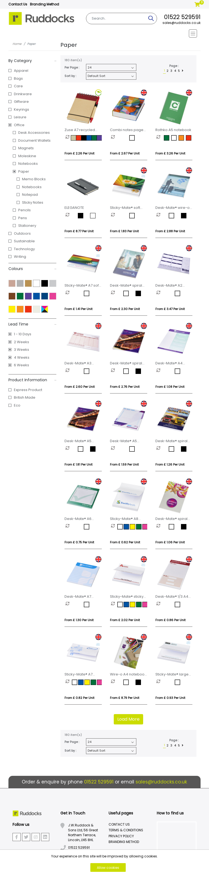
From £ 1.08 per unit (170, 387)
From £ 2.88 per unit (170, 231)
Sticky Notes (32, 202)
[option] (68, 138)
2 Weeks (21, 342)
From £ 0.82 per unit (79, 698)
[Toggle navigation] (104, 33)
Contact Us (17, 4)
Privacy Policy (121, 836)
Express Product (28, 389)
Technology (24, 249)
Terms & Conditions (126, 830)
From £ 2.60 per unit (79, 387)
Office (19, 125)
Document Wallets (34, 140)
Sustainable (24, 241)
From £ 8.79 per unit (124, 698)
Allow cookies (108, 867)
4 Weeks (21, 357)
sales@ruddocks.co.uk (181, 22)
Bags (18, 78)
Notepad (30, 194)
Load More (128, 719)
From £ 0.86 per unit (170, 620)
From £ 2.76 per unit (125, 387)
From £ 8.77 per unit (79, 231)
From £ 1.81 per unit (78, 464)
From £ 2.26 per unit (79, 153)
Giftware (21, 101)
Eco (17, 405)
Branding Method (44, 4)
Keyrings (21, 109)
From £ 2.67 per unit (125, 153)
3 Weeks (21, 349)
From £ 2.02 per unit (125, 620)
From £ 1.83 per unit (124, 231)
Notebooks (28, 163)
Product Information (32, 380)
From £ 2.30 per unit (125, 309)
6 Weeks (21, 365)
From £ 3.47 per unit (170, 309)
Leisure (20, 117)
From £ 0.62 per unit (125, 542)
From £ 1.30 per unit (79, 620)
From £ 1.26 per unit (170, 464)
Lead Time (32, 324)
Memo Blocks (34, 179)
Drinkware (23, 94)
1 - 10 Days (22, 334)
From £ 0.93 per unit (170, 698)
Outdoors (22, 233)
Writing (20, 256)
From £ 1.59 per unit (124, 464)
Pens (22, 218)
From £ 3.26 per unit (170, 153)
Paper (23, 171)
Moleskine (27, 156)
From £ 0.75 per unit (79, 542)
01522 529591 (182, 17)
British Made (24, 397)
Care (18, 86)
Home (17, 44)
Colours (32, 268)
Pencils (24, 210)
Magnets (26, 148)
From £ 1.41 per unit (78, 309)
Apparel (21, 70)
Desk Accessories (34, 132)
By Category (32, 60)
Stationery (27, 225)
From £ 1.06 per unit (170, 542)
